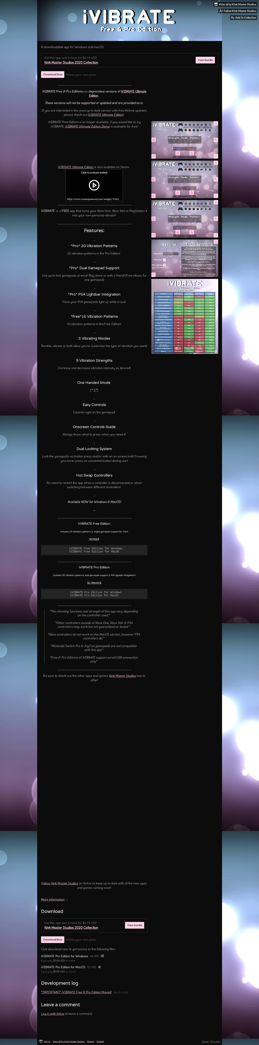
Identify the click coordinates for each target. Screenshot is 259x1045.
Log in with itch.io (52, 1016)
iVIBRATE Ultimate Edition (105, 115)
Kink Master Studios (122, 678)
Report (90, 1041)
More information (54, 902)
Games (205, 1041)
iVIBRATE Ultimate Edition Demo (87, 126)
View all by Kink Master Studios (69, 1041)
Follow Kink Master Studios (60, 885)
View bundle (205, 60)
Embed (100, 1041)
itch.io (47, 1041)
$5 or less (215, 1041)
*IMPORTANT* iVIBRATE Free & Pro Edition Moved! (76, 994)
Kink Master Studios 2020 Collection (71, 62)
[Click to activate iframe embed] (94, 185)
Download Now (52, 74)
